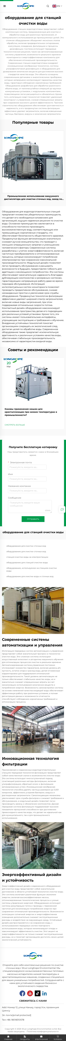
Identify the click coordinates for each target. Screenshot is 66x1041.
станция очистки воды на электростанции (27, 557)
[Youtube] (30, 993)
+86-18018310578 (15, 1019)
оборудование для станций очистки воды (27, 562)
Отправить (33, 519)
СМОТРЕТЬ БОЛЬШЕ (15, 425)
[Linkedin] (44, 993)
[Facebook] (22, 993)
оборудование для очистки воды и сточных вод (29, 576)
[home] (25, 6)
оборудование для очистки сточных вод (26, 546)
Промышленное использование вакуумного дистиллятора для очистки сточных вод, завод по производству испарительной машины (33, 198)
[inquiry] (62, 509)
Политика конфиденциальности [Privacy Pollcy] (43, 1031)
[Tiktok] (37, 993)
